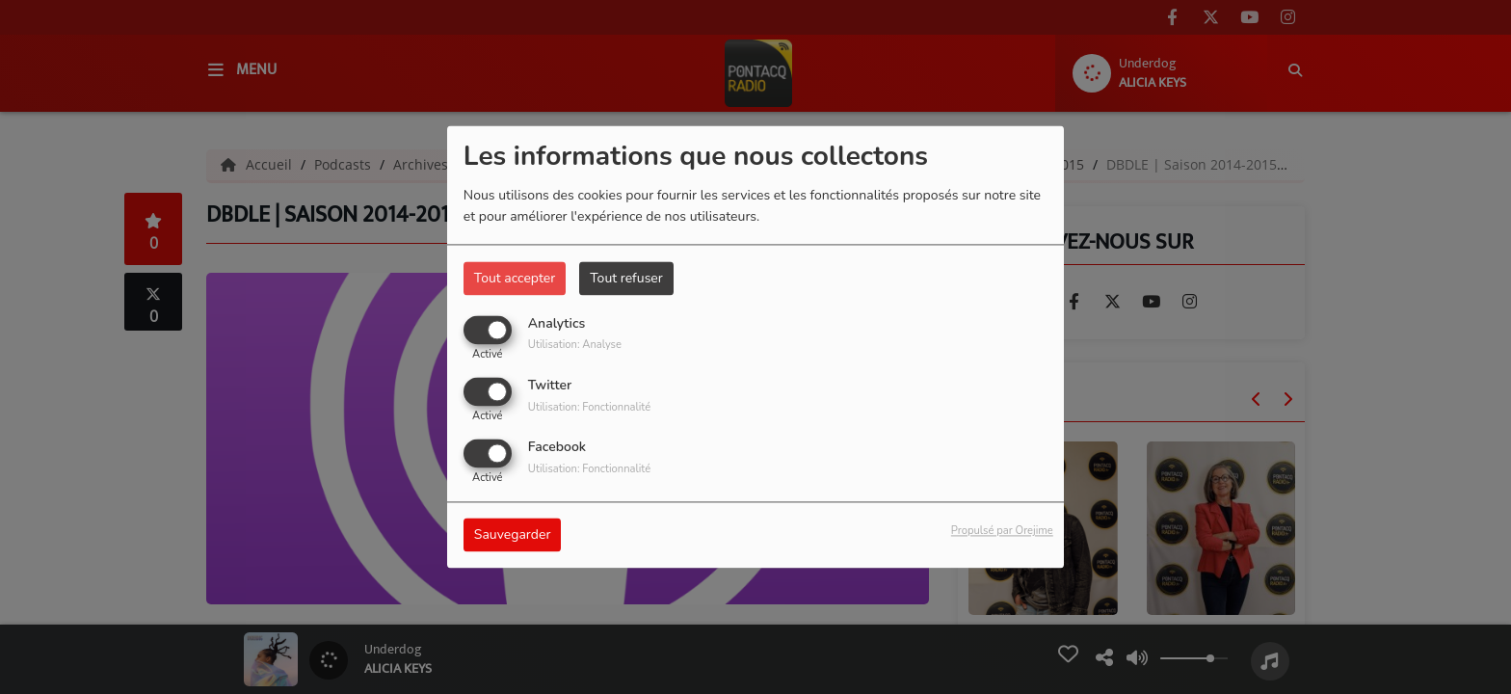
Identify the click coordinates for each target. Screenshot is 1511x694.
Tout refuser (626, 278)
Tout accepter (514, 278)
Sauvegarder (512, 535)
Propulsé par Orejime (1002, 531)
